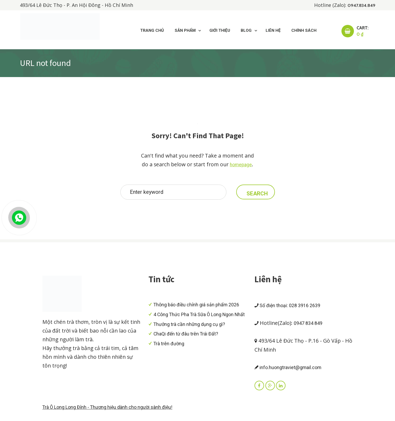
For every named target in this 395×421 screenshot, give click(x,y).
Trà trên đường (170, 352)
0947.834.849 (360, 5)
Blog (239, 31)
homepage (241, 166)
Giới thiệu (211, 31)
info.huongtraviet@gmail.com (291, 370)
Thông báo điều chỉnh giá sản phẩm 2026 (199, 307)
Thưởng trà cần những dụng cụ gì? (192, 333)
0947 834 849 (310, 326)
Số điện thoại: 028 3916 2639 (292, 308)
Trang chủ (137, 31)
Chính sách (302, 31)
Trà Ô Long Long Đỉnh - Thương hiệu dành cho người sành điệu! (113, 411)
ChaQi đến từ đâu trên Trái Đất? (188, 343)
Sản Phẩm (172, 31)
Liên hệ (269, 31)
